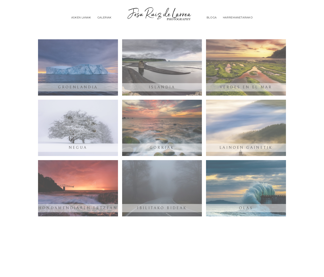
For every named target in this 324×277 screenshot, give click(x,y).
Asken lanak (81, 17)
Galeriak (104, 17)
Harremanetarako (238, 17)
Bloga (212, 17)
